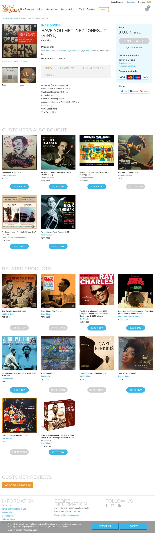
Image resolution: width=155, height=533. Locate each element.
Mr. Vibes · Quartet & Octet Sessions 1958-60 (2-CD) (56, 173)
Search (105, 9)
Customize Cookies (31, 530)
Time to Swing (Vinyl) (127, 373)
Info (48, 68)
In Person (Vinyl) (48, 373)
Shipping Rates (8, 519)
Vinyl (84, 10)
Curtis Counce (90, 51)
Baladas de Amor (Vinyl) (12, 172)
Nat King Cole (7, 314)
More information (15, 530)
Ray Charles (85, 319)
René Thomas (46, 235)
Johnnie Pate (7, 379)
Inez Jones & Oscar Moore (129, 316)
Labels (44, 10)
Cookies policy (8, 516)
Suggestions (55, 10)
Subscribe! (131, 2)
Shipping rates (125, 63)
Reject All (105, 526)
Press (49, 74)
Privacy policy (8, 512)
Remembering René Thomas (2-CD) (55, 232)
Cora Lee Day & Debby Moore (14, 237)
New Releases (30, 10)
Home (5, 18)
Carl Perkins (75, 51)
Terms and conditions (127, 66)
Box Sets (93, 10)
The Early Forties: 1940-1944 (14, 311)
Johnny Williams (86, 178)
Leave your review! (20, 61)
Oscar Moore (60, 51)
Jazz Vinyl (46, 40)
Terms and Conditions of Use (14, 509)
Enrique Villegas (9, 175)
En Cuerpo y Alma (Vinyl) (128, 172)
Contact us (6, 505)
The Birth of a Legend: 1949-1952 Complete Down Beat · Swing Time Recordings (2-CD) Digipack (94, 313)
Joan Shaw (45, 376)
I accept (133, 526)
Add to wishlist (135, 48)
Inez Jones (14, 18)
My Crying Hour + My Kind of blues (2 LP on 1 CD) (19, 233)
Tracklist (67, 68)
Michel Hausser (47, 178)
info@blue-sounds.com (69, 515)
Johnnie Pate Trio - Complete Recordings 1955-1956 (19, 374)
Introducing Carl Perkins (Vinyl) (93, 373)
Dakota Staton (124, 376)
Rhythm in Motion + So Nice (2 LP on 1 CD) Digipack (95, 173)
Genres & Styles (71, 10)
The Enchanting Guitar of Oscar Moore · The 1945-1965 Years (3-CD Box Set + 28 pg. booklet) (57, 437)
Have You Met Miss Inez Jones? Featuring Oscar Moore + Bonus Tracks (135, 312)
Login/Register (117, 2)
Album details (93, 68)
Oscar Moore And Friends (51, 311)
